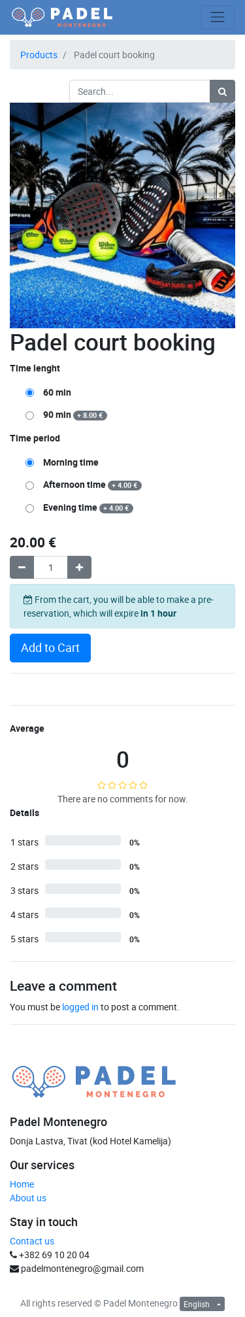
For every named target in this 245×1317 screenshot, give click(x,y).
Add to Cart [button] (50, 647)
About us (28, 1197)
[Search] (222, 91)
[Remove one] (22, 567)
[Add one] (79, 567)
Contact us (32, 1241)
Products (38, 54)
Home (22, 1184)
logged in (80, 1007)
